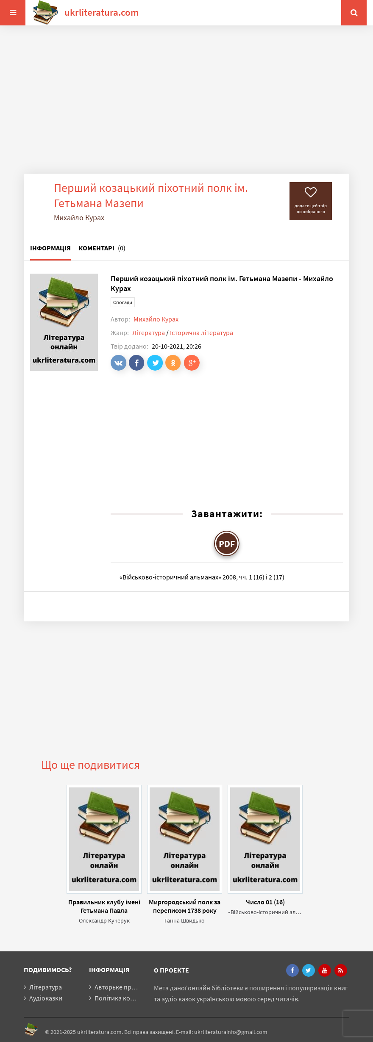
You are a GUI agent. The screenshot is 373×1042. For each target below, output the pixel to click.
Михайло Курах (156, 319)
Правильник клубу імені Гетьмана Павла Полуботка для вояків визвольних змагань (104, 906)
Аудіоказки (45, 998)
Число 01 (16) (265, 902)
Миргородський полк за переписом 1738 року (184, 906)
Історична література (201, 332)
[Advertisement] (186, 106)
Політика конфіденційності (135, 998)
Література (148, 332)
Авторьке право (118, 987)
